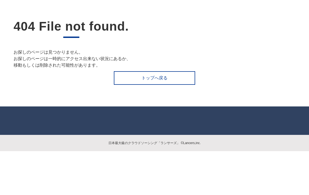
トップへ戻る (154, 78)
